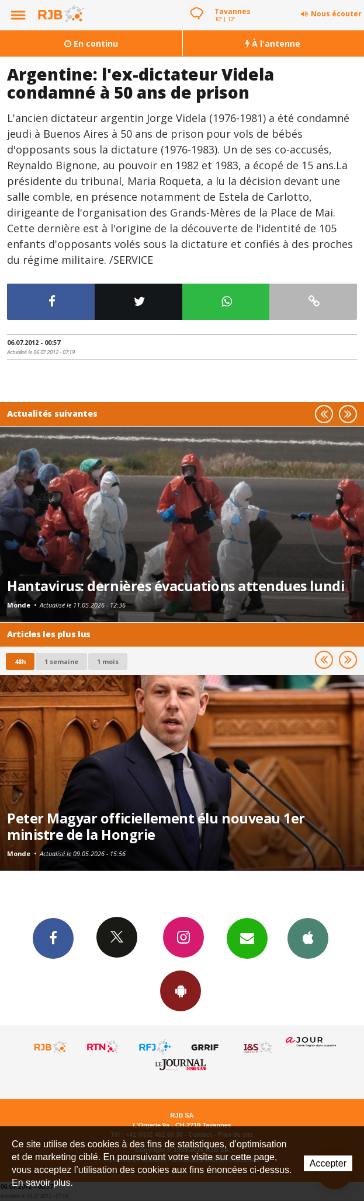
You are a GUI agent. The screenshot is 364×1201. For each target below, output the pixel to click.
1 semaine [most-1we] (61, 661)
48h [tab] (20, 661)
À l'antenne (272, 43)
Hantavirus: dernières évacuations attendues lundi (175, 586)
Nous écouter (336, 14)
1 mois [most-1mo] (108, 661)
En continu (91, 43)
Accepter (328, 1163)
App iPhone (307, 938)
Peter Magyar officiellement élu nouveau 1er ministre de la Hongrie (156, 826)
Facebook (53, 938)
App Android (180, 990)
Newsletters (247, 938)
